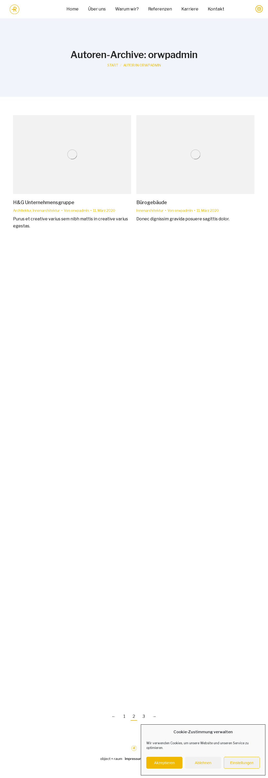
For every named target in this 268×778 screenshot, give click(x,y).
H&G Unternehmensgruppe (43, 202)
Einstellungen (242, 762)
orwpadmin (173, 54)
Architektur (22, 210)
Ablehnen (203, 762)
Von (76, 210)
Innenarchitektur (46, 210)
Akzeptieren (164, 762)
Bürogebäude (151, 202)
